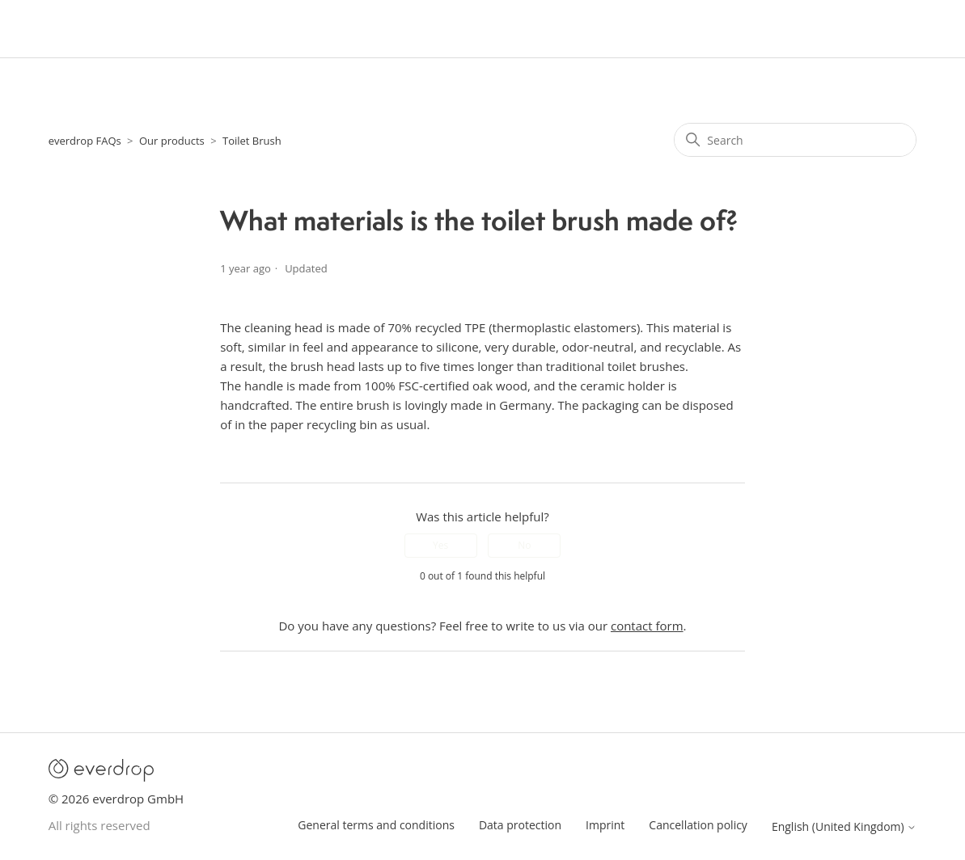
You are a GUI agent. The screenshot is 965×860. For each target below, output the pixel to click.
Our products (172, 140)
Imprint (605, 825)
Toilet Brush (251, 140)
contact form (647, 626)
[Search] (795, 140)
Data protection (520, 825)
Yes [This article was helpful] (440, 545)
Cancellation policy (698, 825)
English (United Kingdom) (844, 826)
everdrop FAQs (85, 140)
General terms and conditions (376, 825)
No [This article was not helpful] (524, 545)
